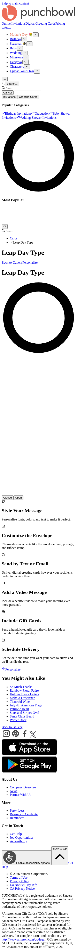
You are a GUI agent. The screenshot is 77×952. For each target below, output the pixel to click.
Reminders (17, 818)
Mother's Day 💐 (21, 34)
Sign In (6, 27)
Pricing (60, 23)
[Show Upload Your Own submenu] (37, 71)
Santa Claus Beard (22, 716)
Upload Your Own (22, 71)
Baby (13, 48)
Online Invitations (13, 23)
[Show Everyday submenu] (25, 62)
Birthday (15, 39)
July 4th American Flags (26, 705)
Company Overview (23, 787)
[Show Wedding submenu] (25, 53)
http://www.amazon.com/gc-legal (23, 939)
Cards (13, 238)
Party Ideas (17, 810)
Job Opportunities (21, 837)
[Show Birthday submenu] (24, 39)
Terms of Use (19, 877)
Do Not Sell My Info (23, 885)
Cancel (7, 92)
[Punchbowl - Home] (38, 20)
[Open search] (5, 226)
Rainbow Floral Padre (24, 690)
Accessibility (18, 841)
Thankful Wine (20, 701)
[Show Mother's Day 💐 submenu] (36, 34)
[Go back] (3, 669)
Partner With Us (20, 794)
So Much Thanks (21, 687)
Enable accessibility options (26, 857)
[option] (16, 113)
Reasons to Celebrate (24, 814)
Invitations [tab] (9, 96)
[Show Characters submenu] (27, 66)
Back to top (60, 855)
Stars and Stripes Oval (24, 712)
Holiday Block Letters (24, 694)
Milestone (16, 57)
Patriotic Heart (19, 709)
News (13, 791)
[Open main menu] (5, 79)
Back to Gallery (12, 262)
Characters (17, 66)
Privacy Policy (19, 881)
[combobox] (23, 88)
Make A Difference (22, 698)
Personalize (30, 262)
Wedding (16, 53)
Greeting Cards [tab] (28, 96)
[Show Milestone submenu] (26, 57)
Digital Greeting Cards (40, 23)
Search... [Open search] (12, 83)
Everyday (16, 62)
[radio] (19, 497)
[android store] (29, 771)
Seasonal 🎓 (18, 44)
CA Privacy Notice (22, 888)
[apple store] (29, 754)
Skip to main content (15, 3)
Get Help (16, 834)
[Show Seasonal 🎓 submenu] (29, 43)
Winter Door (18, 720)
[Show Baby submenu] (20, 48)
